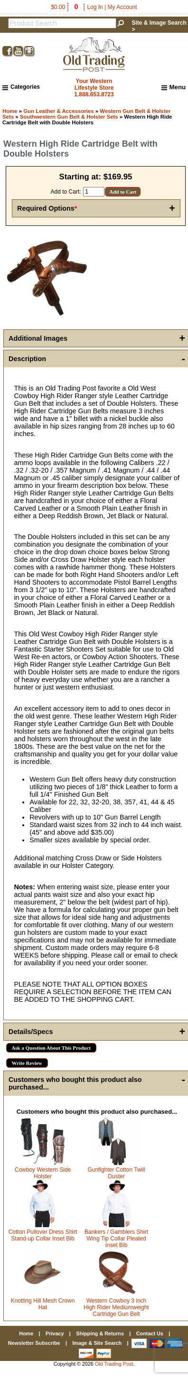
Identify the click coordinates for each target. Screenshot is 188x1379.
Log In (95, 7)
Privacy (55, 1333)
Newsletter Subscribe (34, 1343)
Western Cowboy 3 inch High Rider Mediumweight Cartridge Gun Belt (116, 1307)
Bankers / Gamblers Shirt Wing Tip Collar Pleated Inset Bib (116, 1239)
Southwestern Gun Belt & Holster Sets (69, 117)
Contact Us (149, 1333)
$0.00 (65, 7)
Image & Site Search (97, 1343)
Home (10, 111)
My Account (122, 7)
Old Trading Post (114, 1364)
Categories (21, 87)
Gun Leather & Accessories (58, 111)
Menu (173, 87)
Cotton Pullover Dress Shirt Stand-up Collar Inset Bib (43, 1235)
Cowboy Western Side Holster (43, 1173)
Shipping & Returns (100, 1333)
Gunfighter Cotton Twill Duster (116, 1173)
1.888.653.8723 (93, 94)
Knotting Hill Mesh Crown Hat (43, 1304)
